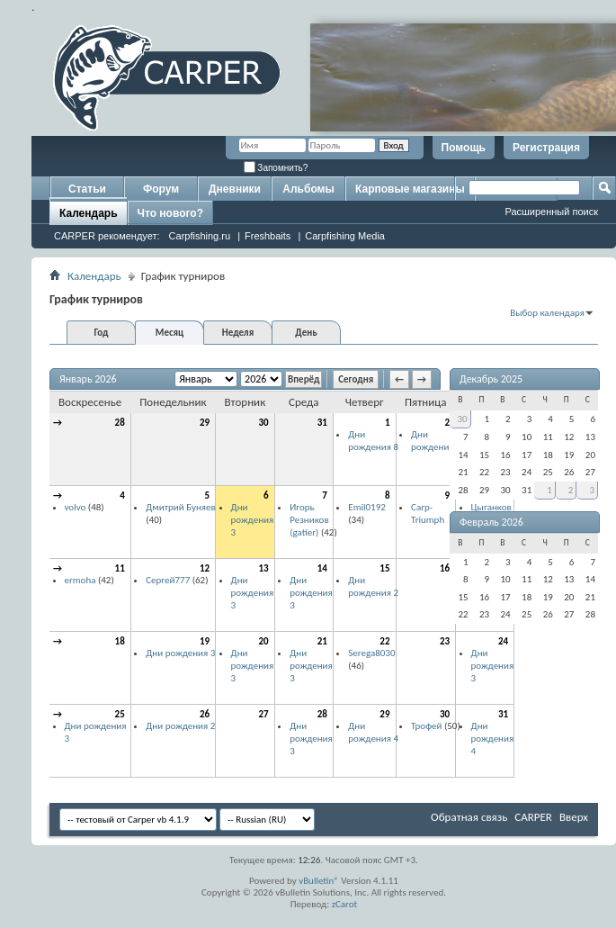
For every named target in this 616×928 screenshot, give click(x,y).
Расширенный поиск (551, 211)
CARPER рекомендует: (107, 235)
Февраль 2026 (491, 522)
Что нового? (170, 213)
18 (120, 641)
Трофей (426, 726)
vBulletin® (319, 881)
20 (264, 641)
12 (205, 568)
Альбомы (308, 189)
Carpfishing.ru (199, 235)
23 (445, 641)
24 (503, 641)
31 (322, 422)
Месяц (169, 332)
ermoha (80, 580)
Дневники (235, 189)
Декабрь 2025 (491, 379)
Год (101, 332)
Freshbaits (267, 235)
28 (120, 422)
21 (322, 641)
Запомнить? (276, 168)
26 (205, 714)
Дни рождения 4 (373, 732)
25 (120, 714)
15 (384, 568)
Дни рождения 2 (436, 440)
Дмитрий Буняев (181, 507)
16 (445, 568)
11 (120, 568)
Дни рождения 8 (373, 440)
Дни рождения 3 (252, 519)
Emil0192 (367, 507)
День (306, 332)
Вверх (573, 817)
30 (264, 422)
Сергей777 (168, 580)
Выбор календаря (547, 313)
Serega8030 (371, 653)
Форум (161, 189)
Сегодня (355, 379)
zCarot (345, 904)
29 (205, 422)
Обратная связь (469, 817)
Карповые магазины (410, 189)
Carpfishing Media (345, 235)
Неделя (238, 332)
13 (264, 568)
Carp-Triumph (427, 513)
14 (322, 568)
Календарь (88, 213)
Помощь (464, 147)
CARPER (533, 817)
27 (264, 714)
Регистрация (546, 147)
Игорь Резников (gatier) (309, 519)
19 (205, 641)
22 (384, 641)
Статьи (87, 189)
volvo (75, 507)
